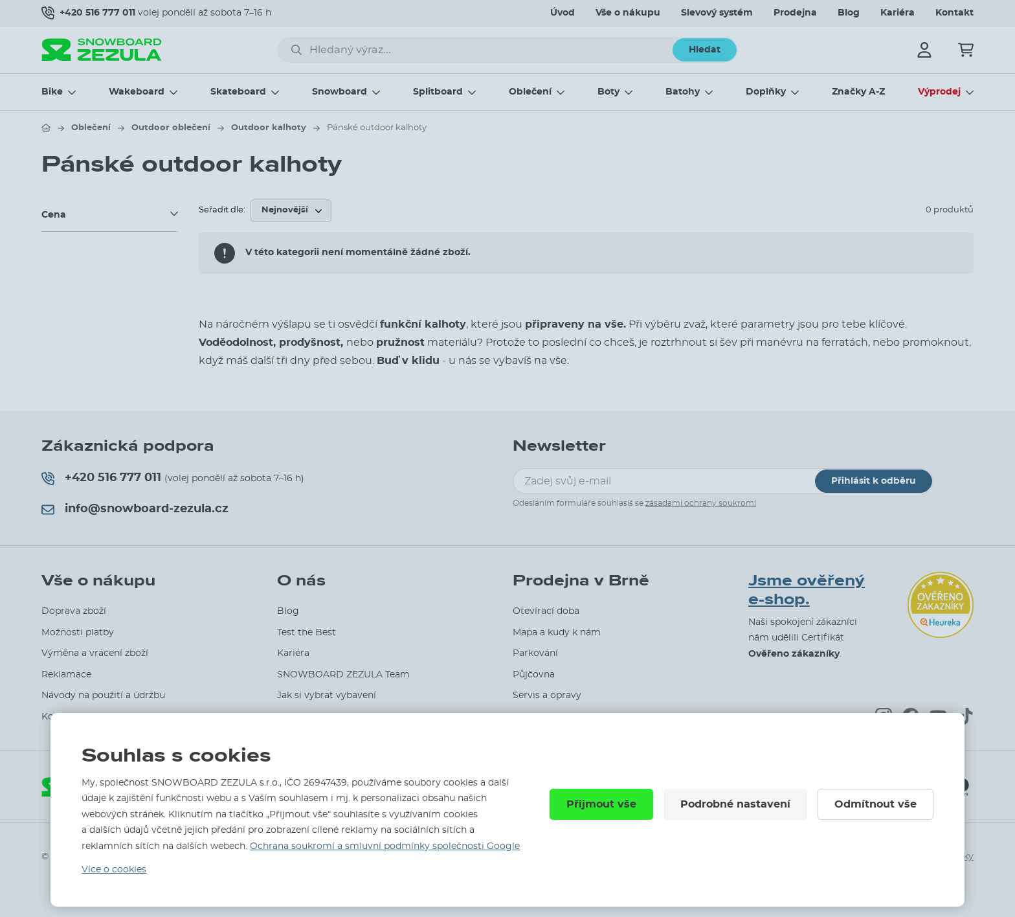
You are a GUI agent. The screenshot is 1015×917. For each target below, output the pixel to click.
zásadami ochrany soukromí (700, 503)
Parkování (535, 653)
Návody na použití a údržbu (103, 695)
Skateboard (238, 91)
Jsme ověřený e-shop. (806, 590)
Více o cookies (114, 869)
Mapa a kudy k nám (557, 632)
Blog (849, 12)
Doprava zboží (73, 611)
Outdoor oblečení (170, 128)
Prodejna (795, 12)
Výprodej (939, 91)
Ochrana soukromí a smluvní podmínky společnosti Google (385, 846)
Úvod (562, 12)
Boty (608, 91)
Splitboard (438, 91)
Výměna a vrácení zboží (94, 653)
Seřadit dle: (222, 210)
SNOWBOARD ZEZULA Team (343, 674)
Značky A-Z (858, 91)
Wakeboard (136, 91)
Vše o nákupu (628, 12)
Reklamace (66, 674)
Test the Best (306, 632)
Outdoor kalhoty (268, 128)
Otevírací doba (546, 611)
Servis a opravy (547, 695)
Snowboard (339, 91)
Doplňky (766, 91)
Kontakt (954, 12)
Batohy (682, 91)
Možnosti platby (77, 632)
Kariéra (897, 12)
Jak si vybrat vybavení (326, 695)
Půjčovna (534, 674)
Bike (52, 91)
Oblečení (530, 91)
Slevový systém (717, 12)
